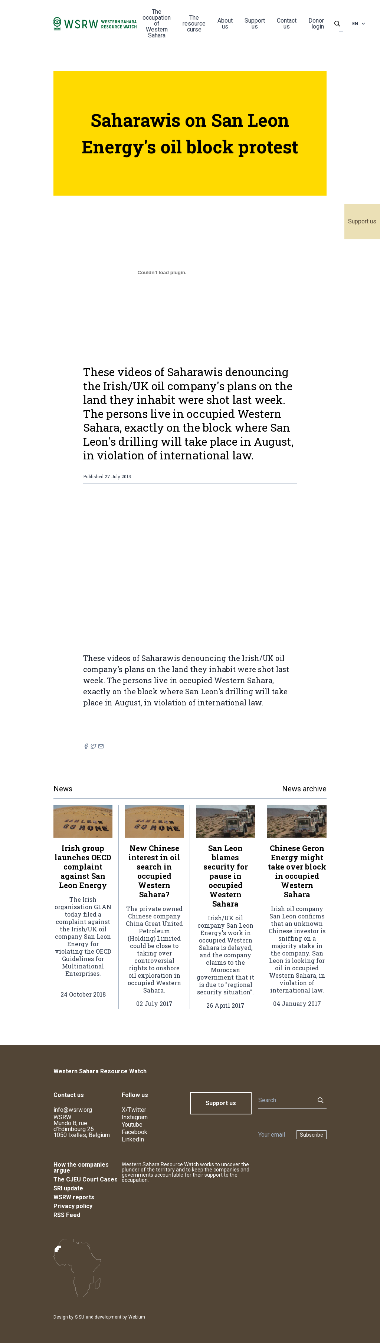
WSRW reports (73, 1197)
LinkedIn (133, 1139)
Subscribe (311, 1135)
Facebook (134, 1132)
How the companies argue (81, 1167)
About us (225, 23)
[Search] (284, 1100)
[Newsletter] (275, 1135)
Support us (362, 221)
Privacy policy (72, 1206)
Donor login (316, 23)
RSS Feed (66, 1215)
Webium (136, 1317)
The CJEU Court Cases (85, 1179)
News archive (304, 788)
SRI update (68, 1188)
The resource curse (194, 23)
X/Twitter (134, 1109)
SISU (79, 1317)
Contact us (287, 23)
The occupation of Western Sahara (156, 23)
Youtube (132, 1124)
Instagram (135, 1117)
